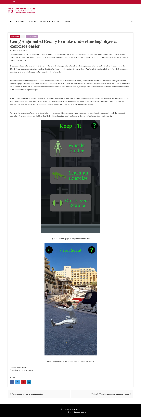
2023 (22, 36)
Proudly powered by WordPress (54, 412)
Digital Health (32, 36)
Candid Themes (93, 412)
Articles (32, 21)
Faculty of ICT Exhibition (50, 21)
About (67, 21)
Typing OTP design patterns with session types (110, 394)
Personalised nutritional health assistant (27, 394)
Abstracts (20, 21)
